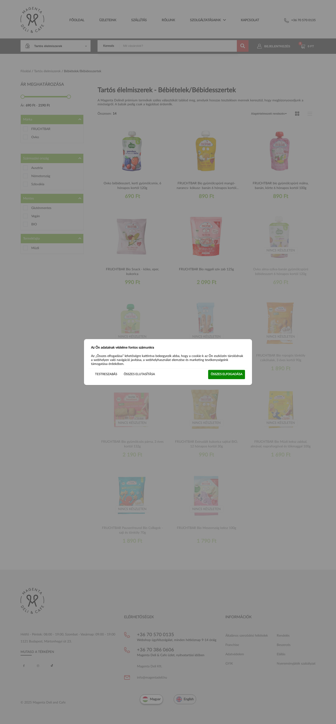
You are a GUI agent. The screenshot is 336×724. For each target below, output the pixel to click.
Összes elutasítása (139, 374)
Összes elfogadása (226, 374)
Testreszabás (106, 374)
